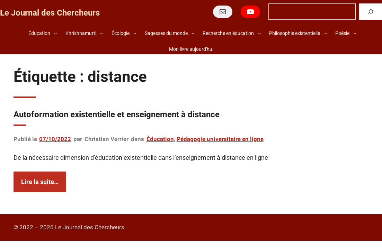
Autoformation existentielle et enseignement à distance (117, 114)
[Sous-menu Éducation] (55, 33)
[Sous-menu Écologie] (134, 33)
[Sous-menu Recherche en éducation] (259, 33)
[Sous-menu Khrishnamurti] (101, 33)
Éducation (160, 139)
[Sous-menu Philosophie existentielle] (325, 33)
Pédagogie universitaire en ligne (220, 139)
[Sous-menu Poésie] (355, 33)
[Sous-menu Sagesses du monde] (193, 33)
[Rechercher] (370, 11)
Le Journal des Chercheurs (50, 13)
